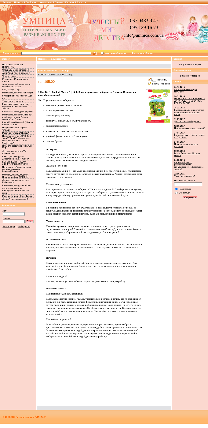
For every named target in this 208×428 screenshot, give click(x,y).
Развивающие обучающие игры (17, 93)
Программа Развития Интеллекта (12, 65)
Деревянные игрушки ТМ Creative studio (14, 152)
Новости (18, 2)
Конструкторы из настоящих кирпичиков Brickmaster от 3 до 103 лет (17, 106)
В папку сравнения (160, 84)
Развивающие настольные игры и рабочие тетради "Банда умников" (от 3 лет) (17, 117)
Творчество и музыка (12, 101)
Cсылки (59, 2)
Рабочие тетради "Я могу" (15, 133)
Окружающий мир (11, 89)
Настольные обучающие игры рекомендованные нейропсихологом (16, 169)
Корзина (69, 2)
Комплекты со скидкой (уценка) (17, 112)
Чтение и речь (9, 76)
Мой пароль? (24, 226)
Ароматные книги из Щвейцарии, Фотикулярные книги (15, 190)
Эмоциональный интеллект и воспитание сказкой (16, 85)
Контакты (81, 2)
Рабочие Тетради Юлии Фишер (17, 196)
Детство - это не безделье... (187, 121)
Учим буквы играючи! (184, 176)
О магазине (46, 2)
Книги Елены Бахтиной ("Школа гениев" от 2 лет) (17, 123)
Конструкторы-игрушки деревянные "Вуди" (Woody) (15, 157)
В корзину (162, 80)
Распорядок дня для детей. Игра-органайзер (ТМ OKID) (15, 176)
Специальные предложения (15, 70)
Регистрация (9, 226)
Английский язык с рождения (16, 73)
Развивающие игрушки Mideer (16, 185)
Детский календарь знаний (15, 199)
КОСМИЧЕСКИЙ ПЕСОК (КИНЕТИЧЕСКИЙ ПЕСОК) (15, 163)
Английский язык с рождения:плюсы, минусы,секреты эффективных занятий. (189, 165)
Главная (7, 2)
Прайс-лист (32, 2)
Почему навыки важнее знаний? (189, 128)
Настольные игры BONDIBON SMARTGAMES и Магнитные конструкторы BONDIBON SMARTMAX (16, 139)
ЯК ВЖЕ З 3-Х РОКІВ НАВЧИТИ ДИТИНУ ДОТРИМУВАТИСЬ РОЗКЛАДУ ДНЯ (189, 100)
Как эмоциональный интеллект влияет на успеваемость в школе (189, 112)
